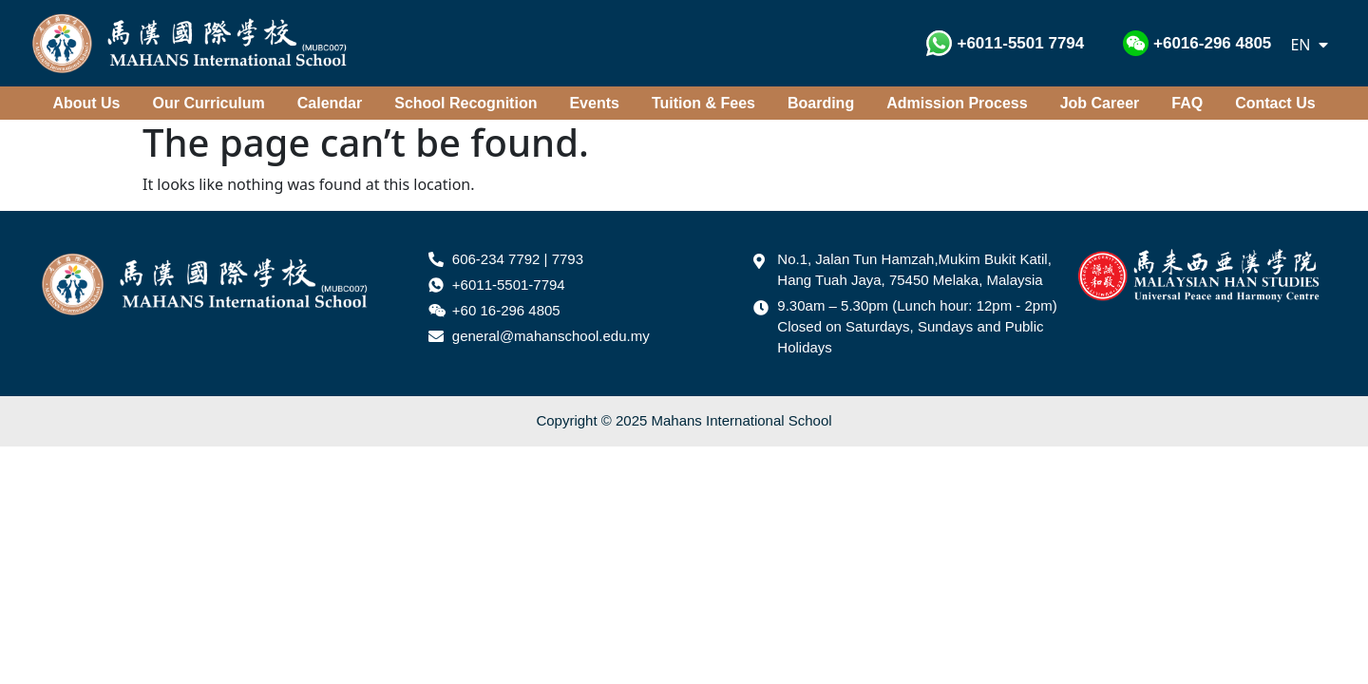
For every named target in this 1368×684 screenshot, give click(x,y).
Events (593, 103)
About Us (86, 103)
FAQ (1187, 103)
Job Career (1100, 103)
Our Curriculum (209, 103)
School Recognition (465, 103)
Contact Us (1275, 103)
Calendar (329, 103)
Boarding (821, 103)
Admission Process (957, 103)
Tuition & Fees (703, 103)
